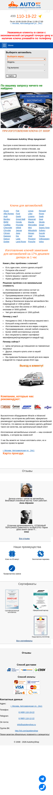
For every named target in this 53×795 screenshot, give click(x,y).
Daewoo (7, 236)
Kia (17, 236)
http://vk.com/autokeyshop (26, 731)
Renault (42, 211)
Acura (6, 211)
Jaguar (19, 230)
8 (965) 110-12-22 (26, 718)
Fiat (17, 211)
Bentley (7, 219)
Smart (41, 225)
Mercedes (32, 225)
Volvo (41, 242)
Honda (19, 222)
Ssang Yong (44, 228)
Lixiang (31, 216)
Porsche (31, 242)
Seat (41, 219)
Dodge (6, 242)
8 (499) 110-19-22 (26, 712)
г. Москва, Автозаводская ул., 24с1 (26, 23)
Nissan (31, 233)
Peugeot (31, 239)
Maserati (32, 219)
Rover (41, 214)
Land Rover (21, 242)
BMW (6, 222)
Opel (30, 236)
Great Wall (20, 219)
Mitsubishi (32, 230)
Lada (18, 239)
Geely (18, 216)
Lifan (30, 214)
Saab (41, 216)
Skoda (42, 222)
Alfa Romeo (9, 214)
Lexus (30, 211)
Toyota (42, 236)
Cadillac (7, 225)
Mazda (31, 222)
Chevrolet (8, 228)
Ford (18, 214)
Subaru (42, 230)
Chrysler (7, 230)
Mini (30, 228)
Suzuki (42, 233)
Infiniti (18, 228)
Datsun (7, 239)
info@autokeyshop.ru (26, 724)
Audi (5, 216)
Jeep (18, 233)
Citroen (7, 233)
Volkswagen (44, 239)
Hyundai (19, 225)
